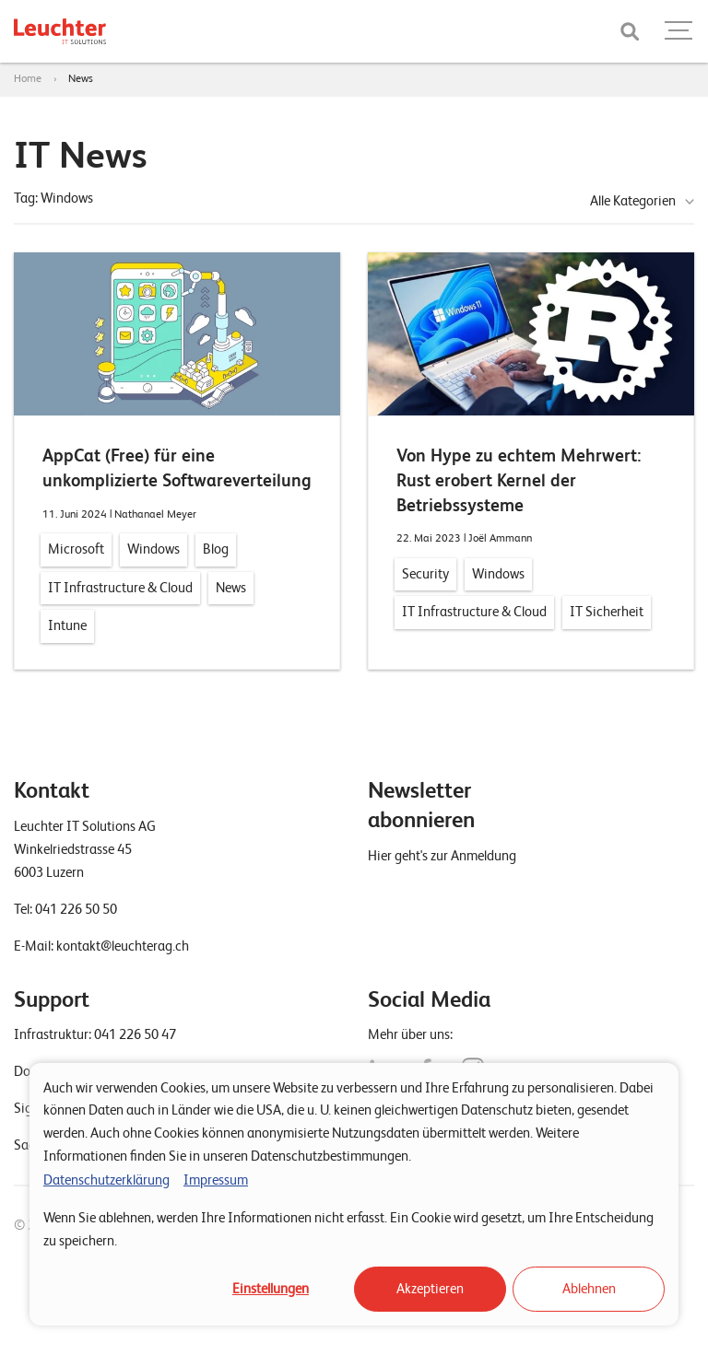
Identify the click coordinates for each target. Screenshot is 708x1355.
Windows (153, 549)
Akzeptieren (430, 1288)
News (80, 78)
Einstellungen (270, 1288)
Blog (216, 549)
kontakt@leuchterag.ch (122, 946)
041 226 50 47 (135, 1034)
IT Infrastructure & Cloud (120, 587)
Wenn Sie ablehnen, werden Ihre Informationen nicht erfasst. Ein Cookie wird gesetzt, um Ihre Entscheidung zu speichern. (348, 1229)
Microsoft (76, 549)
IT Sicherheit (606, 611)
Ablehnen (589, 1288)
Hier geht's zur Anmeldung (442, 855)
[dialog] (354, 1194)
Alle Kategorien (633, 201)
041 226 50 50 (76, 909)
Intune (67, 625)
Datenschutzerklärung (106, 1180)
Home (27, 78)
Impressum (215, 1180)
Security (425, 574)
